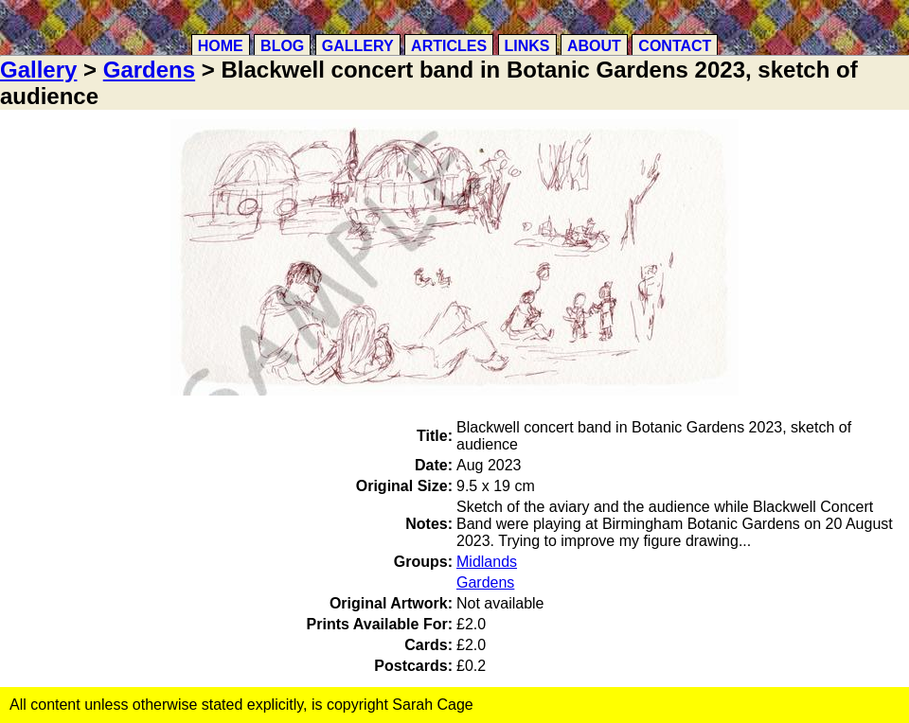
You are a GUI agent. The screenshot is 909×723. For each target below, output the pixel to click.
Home (220, 46)
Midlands (486, 562)
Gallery (358, 46)
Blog (282, 46)
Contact (674, 46)
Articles (449, 46)
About (594, 46)
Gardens (149, 69)
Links (527, 46)
